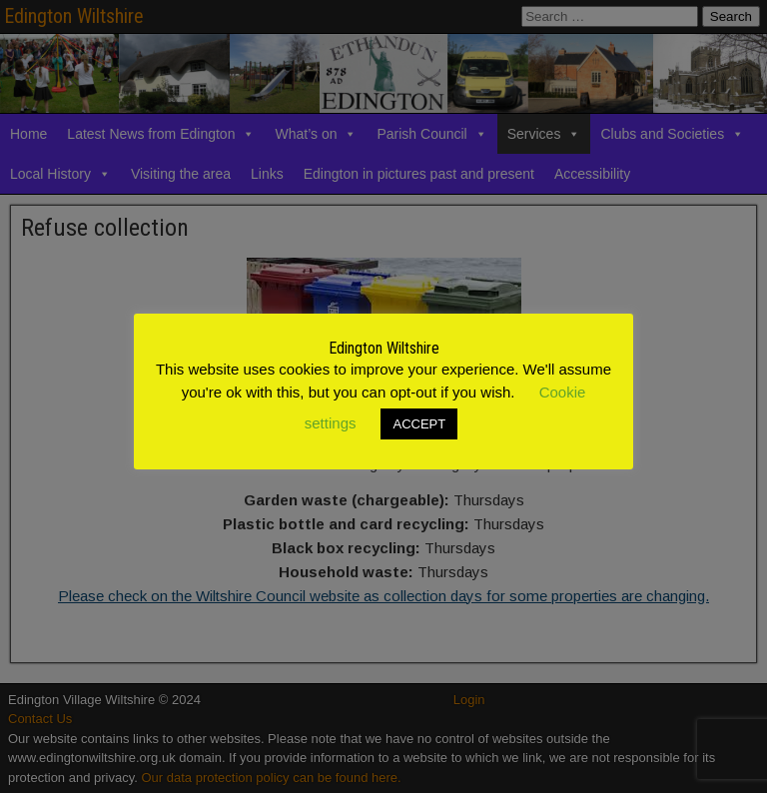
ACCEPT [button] (418, 423)
